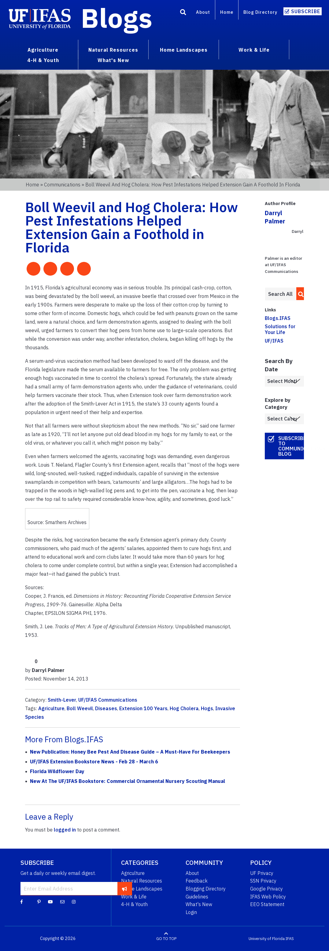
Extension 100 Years (143, 708)
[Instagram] (74, 901)
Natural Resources (141, 881)
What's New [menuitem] (113, 60)
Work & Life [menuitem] (254, 50)
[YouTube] (50, 901)
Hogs (207, 708)
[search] (299, 293)
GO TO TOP (166, 938)
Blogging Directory (206, 889)
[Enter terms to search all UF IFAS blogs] (280, 294)
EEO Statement (267, 904)
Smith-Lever (62, 700)
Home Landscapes (141, 889)
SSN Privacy (263, 881)
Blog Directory (260, 12)
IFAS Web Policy (268, 897)
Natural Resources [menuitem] (113, 50)
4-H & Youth (134, 904)
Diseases (106, 708)
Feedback (197, 881)
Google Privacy (266, 889)
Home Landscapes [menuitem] (184, 50)
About (203, 12)
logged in (65, 830)
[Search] (183, 13)
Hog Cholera (184, 708)
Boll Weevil (80, 708)
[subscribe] (124, 888)
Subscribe (305, 11)
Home (226, 12)
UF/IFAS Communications (107, 700)
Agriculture (51, 708)
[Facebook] (21, 901)
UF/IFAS (274, 341)
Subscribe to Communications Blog (291, 446)
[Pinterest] (39, 901)
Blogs (117, 17)
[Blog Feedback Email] (62, 901)
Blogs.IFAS (277, 318)
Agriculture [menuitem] (43, 50)
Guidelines (197, 897)
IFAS (290, 938)
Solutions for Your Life (280, 329)
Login (191, 912)
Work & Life (133, 897)
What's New (199, 904)
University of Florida (267, 938)
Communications (62, 185)
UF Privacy (261, 873)
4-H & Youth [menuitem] (43, 60)
